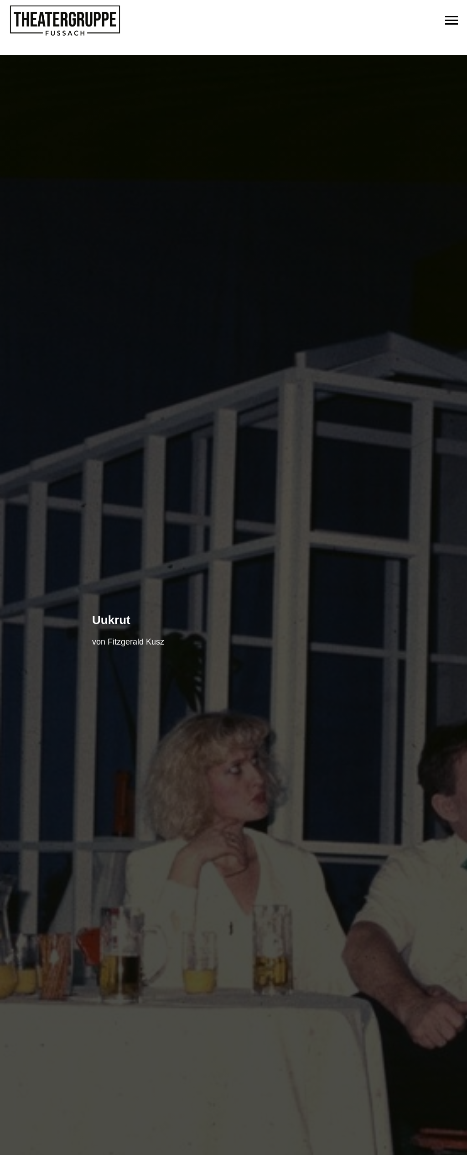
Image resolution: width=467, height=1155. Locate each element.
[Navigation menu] (451, 20)
